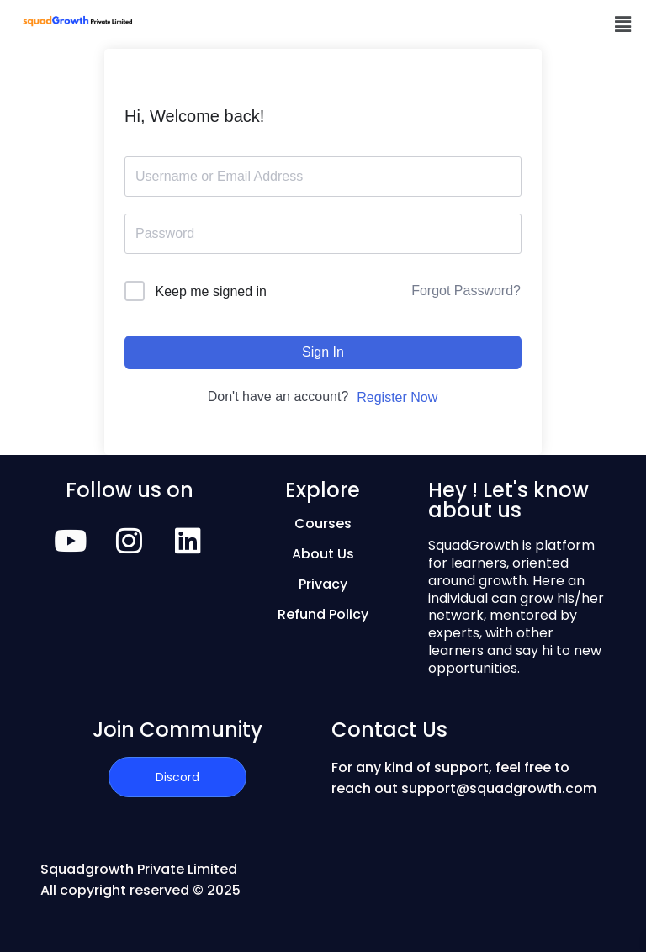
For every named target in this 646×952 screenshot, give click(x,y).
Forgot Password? (466, 290)
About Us (323, 553)
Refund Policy (323, 614)
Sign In (323, 352)
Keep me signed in (211, 291)
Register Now (397, 397)
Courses (323, 523)
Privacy (323, 584)
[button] (623, 24)
